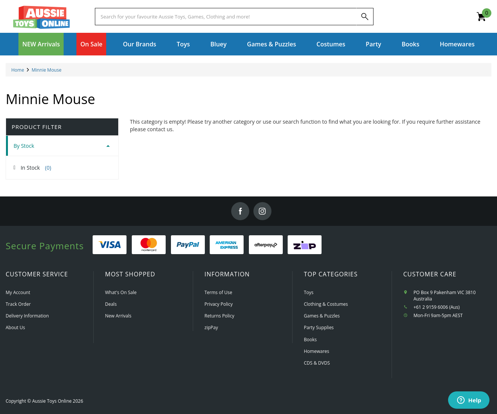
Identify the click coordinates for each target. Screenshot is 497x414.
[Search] (365, 16)
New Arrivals (118, 316)
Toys (309, 292)
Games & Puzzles (322, 316)
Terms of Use (218, 292)
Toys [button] (183, 44)
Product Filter (37, 127)
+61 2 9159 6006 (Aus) (436, 307)
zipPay (211, 327)
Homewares (316, 351)
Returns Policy (219, 316)
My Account (18, 292)
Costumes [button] (331, 44)
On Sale (91, 44)
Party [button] (373, 44)
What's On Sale (121, 292)
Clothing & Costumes (326, 304)
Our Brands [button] (139, 44)
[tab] (62, 146)
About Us (15, 327)
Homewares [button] (457, 44)
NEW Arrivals (41, 44)
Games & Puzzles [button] (271, 44)
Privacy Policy (218, 304)
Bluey (218, 44)
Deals (111, 304)
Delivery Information (27, 316)
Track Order (18, 304)
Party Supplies (319, 327)
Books (410, 44)
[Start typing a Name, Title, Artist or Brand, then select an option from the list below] (225, 16)
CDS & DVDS (317, 363)
